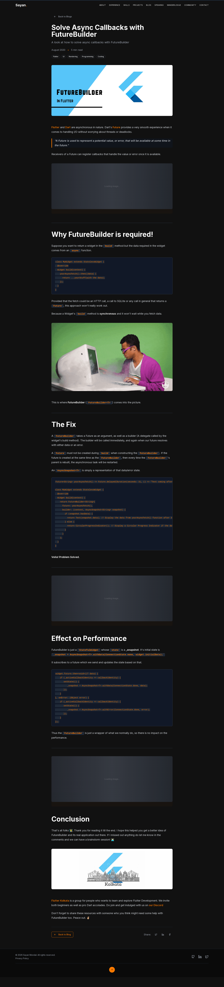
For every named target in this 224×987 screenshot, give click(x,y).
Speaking (159, 5)
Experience (114, 5)
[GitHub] (193, 956)
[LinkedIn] (200, 956)
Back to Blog (62, 934)
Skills (126, 5)
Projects (138, 5)
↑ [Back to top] (112, 969)
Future (116, 127)
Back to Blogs (63, 16)
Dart (68, 127)
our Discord (156, 905)
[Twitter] (207, 956)
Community (190, 5)
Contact (204, 5)
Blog (148, 5)
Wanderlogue (174, 5)
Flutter (55, 127)
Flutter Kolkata (60, 900)
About (102, 5)
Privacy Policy (22, 958)
